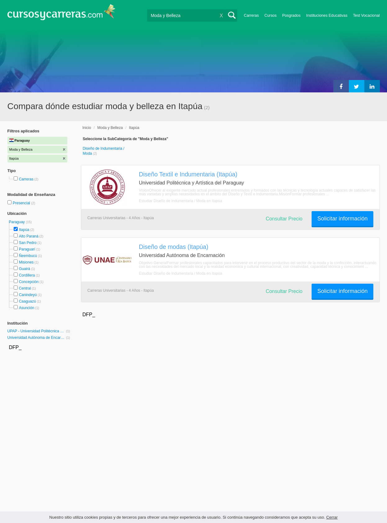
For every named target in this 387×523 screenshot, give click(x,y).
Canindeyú (28, 295)
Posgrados (291, 15)
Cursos (270, 15)
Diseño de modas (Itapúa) (174, 246)
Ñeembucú (28, 256)
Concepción (28, 282)
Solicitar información (342, 218)
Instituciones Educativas (326, 15)
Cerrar (332, 517)
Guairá (24, 269)
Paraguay (17, 222)
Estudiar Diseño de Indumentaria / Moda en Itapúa (180, 201)
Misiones (26, 262)
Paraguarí (27, 249)
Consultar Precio (284, 218)
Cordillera (27, 275)
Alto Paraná (28, 236)
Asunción (26, 308)
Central (25, 288)
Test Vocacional (366, 15)
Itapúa (24, 230)
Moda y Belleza (110, 128)
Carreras (251, 15)
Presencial (22, 203)
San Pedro (28, 243)
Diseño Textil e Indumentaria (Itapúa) (188, 174)
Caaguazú (27, 301)
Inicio (87, 128)
